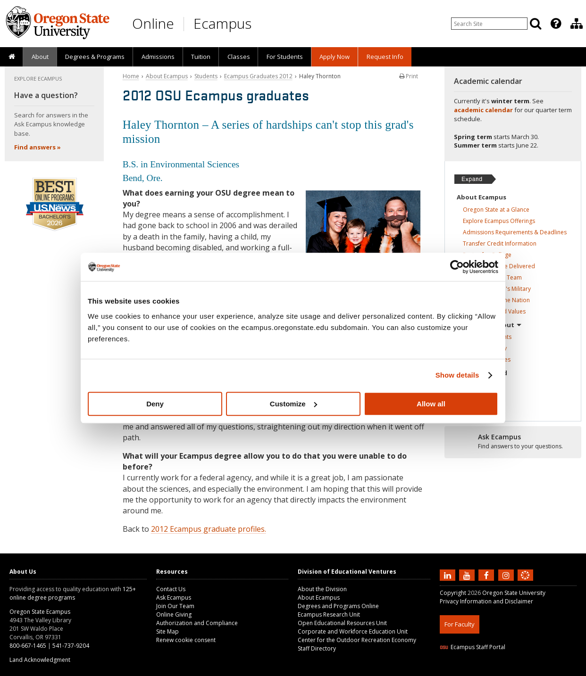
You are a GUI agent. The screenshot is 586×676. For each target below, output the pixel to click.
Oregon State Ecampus (39, 612)
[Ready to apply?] (513, 441)
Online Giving (174, 614)
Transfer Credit (499, 243)
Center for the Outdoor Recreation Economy (357, 640)
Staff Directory (317, 648)
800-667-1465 (27, 646)
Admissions (158, 56)
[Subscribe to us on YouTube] (468, 575)
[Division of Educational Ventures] (576, 23)
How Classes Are (499, 266)
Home (131, 76)
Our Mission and (494, 311)
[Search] (535, 23)
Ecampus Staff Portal (472, 647)
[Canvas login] (525, 582)
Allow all (431, 404)
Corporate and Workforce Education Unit (353, 631)
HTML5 (492, 670)
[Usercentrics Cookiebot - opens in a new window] (457, 267)
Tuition (200, 56)
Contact (477, 397)
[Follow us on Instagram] (507, 575)
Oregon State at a (496, 210)
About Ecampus (167, 76)
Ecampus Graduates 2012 (258, 76)
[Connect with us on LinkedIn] (449, 575)
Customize (293, 404)
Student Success (492, 277)
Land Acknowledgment (39, 660)
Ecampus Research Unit (329, 614)
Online (153, 23)
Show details (457, 375)
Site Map (167, 631)
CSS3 (514, 670)
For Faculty (459, 624)
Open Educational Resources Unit (342, 623)
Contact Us (170, 589)
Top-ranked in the (496, 300)
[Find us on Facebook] (487, 575)
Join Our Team (175, 606)
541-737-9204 (70, 646)
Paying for (487, 255)
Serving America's (497, 289)
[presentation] (555, 23)
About (40, 56)
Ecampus (222, 23)
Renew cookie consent (186, 640)
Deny (155, 404)
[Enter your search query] (489, 23)
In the (478, 385)
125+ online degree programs (72, 593)
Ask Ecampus (173, 598)
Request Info (385, 56)
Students (206, 76)
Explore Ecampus (499, 221)
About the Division (322, 589)
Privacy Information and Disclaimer (486, 601)
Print (408, 76)
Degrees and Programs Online (338, 606)
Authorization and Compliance (197, 623)
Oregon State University (513, 593)
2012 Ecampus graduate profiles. (208, 529)
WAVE (534, 670)
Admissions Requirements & (515, 232)
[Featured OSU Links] (555, 23)
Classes (238, 56)
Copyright (453, 593)
